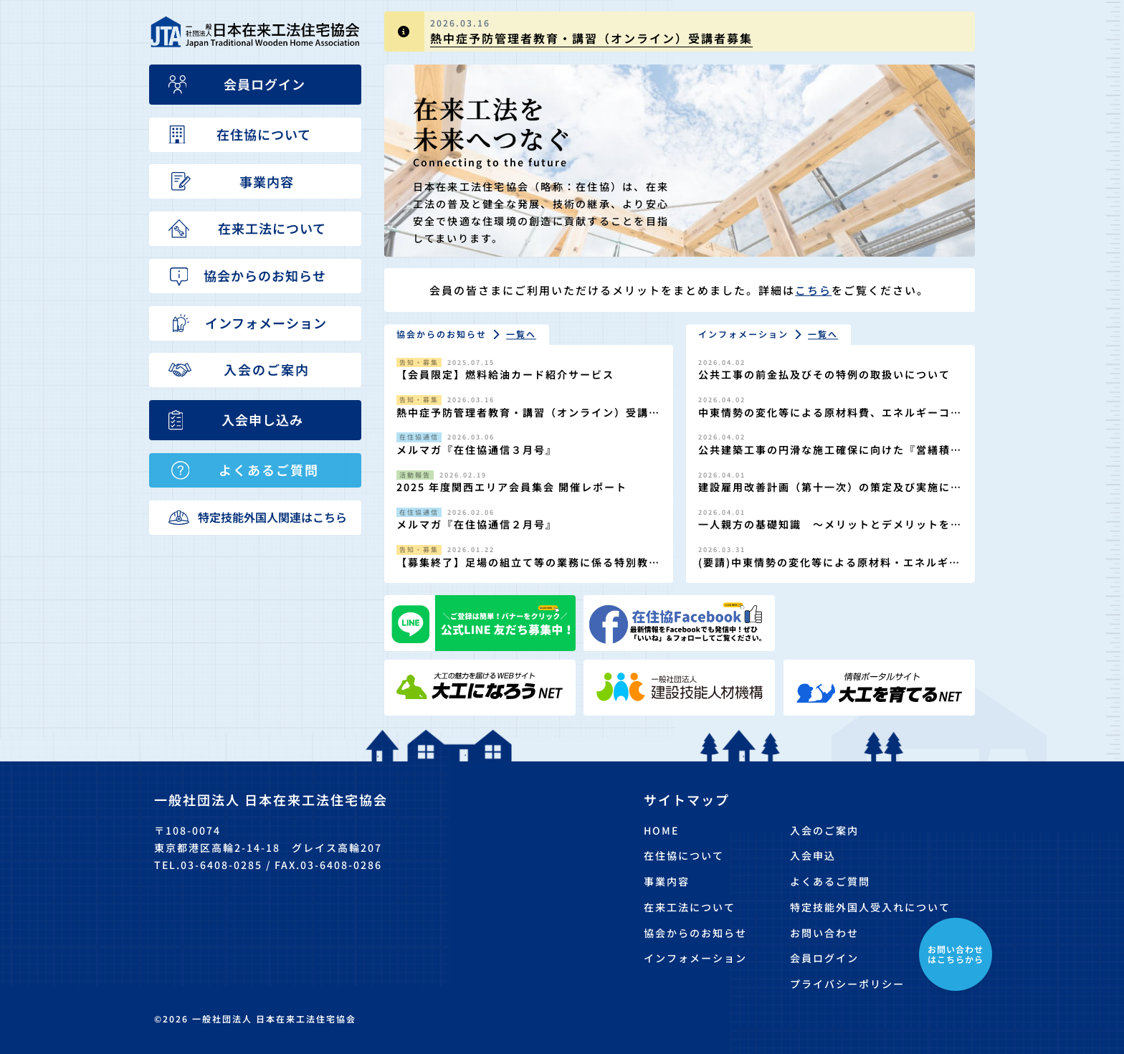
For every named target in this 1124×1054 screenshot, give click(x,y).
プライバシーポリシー (847, 984)
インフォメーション (695, 958)
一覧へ (521, 334)
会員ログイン (824, 958)
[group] (679, 31)
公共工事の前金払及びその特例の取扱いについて (824, 374)
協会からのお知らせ (695, 933)
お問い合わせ (824, 933)
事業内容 (667, 881)
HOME (661, 830)
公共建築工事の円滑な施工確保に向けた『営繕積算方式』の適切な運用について (824, 457)
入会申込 (813, 855)
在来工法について (689, 907)
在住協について (684, 855)
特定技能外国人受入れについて (870, 907)
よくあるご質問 (830, 881)
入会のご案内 (824, 830)
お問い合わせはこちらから (956, 954)
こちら (813, 290)
